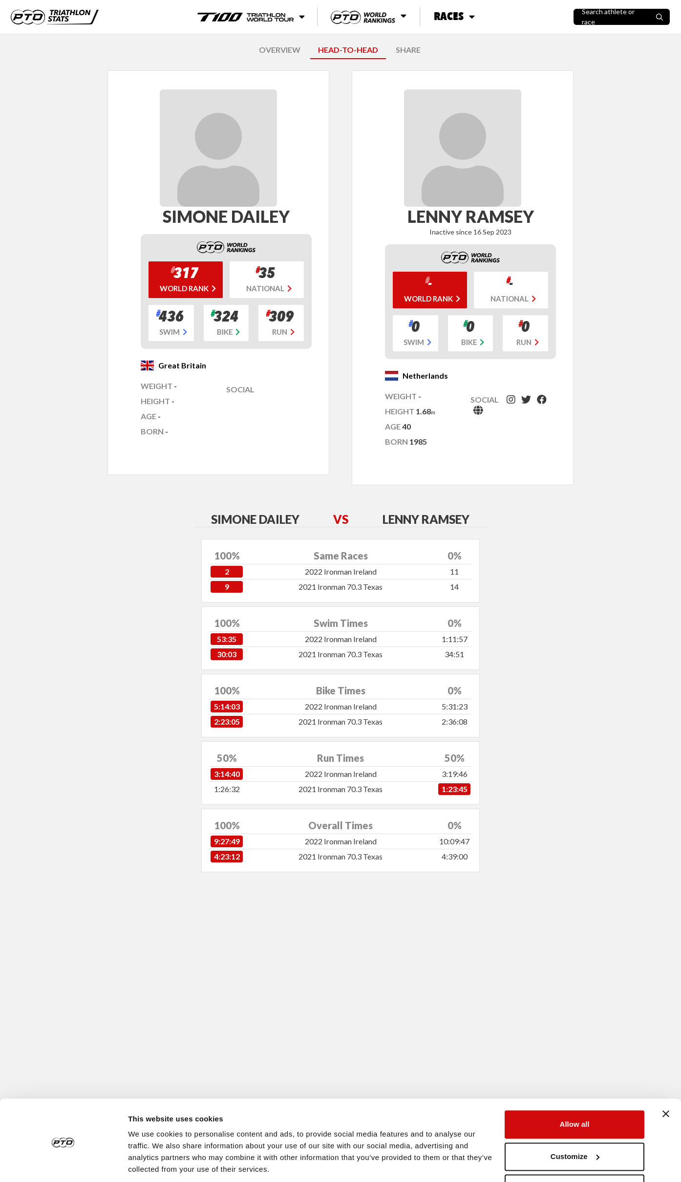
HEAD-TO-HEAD (348, 49)
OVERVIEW (279, 49)
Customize (575, 1122)
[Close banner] (665, 1080)
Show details (150, 1163)
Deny (575, 1155)
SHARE (408, 49)
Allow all (575, 1091)
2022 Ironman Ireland (341, 571)
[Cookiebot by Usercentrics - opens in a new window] (63, 1163)
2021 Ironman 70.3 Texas (340, 586)
